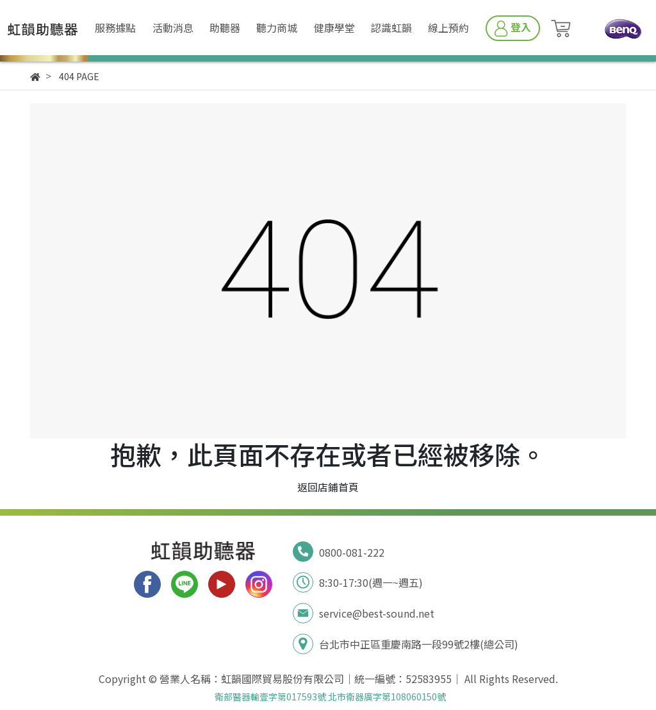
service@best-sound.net (376, 613)
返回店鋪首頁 (328, 486)
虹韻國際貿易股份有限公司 (282, 678)
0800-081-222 (351, 552)
